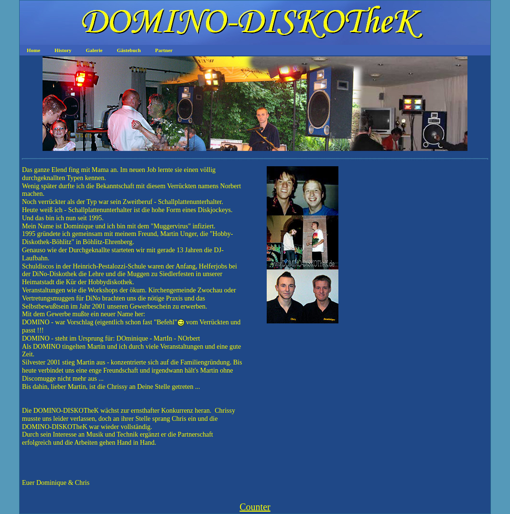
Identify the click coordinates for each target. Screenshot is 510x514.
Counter (254, 507)
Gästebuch (129, 50)
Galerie (94, 50)
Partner (164, 50)
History (62, 50)
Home (33, 50)
